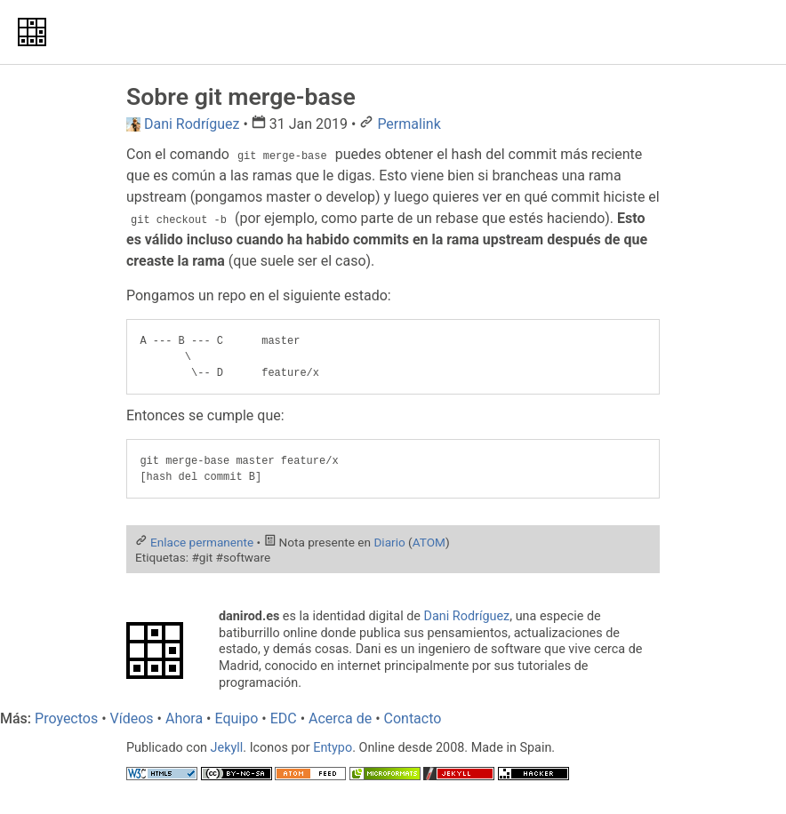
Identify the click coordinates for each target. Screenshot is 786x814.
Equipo (236, 718)
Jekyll (227, 747)
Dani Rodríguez (467, 616)
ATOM (429, 542)
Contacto (413, 718)
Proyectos (66, 718)
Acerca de (340, 718)
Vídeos (132, 718)
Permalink (408, 124)
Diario (389, 542)
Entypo (332, 747)
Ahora (184, 718)
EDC (283, 718)
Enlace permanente (201, 542)
